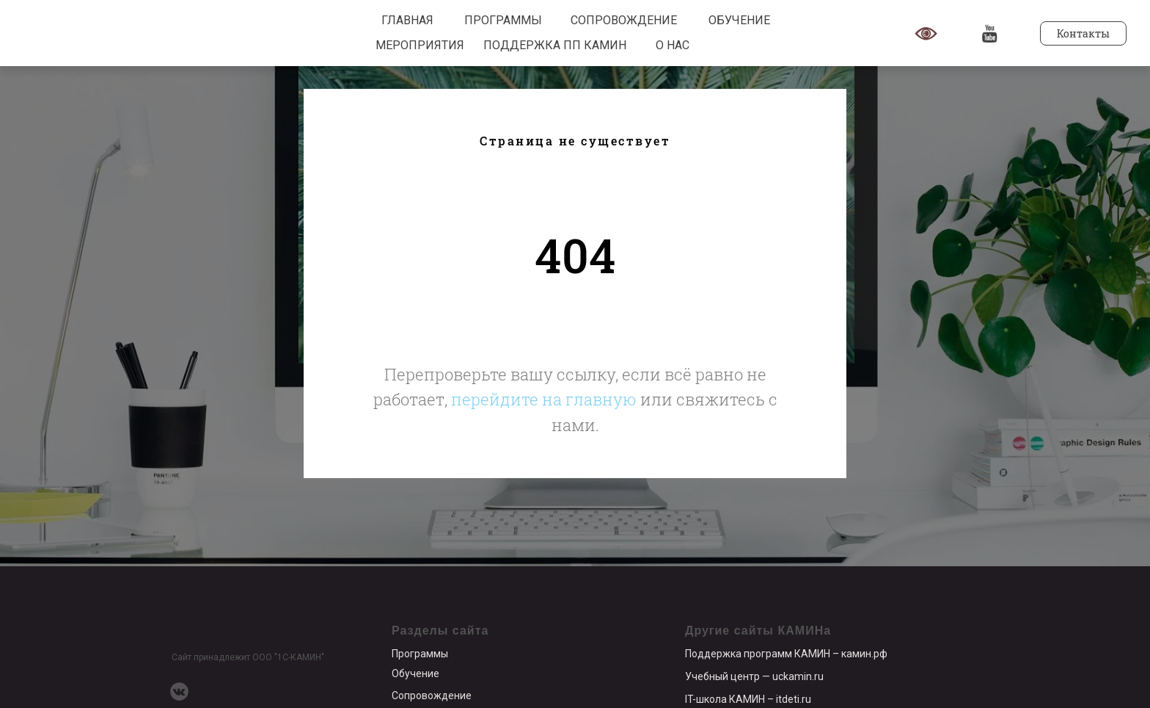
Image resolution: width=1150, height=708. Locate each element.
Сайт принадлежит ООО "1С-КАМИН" (248, 657)
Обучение (415, 673)
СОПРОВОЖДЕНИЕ (624, 20)
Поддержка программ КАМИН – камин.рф (786, 654)
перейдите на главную (544, 399)
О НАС (672, 45)
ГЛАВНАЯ (407, 20)
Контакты (1083, 33)
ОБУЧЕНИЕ (739, 20)
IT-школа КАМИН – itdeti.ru (748, 699)
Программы (420, 654)
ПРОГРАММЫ (503, 20)
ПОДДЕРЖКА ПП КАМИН (554, 45)
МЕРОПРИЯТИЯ (420, 45)
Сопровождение (432, 695)
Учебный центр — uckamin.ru (754, 676)
